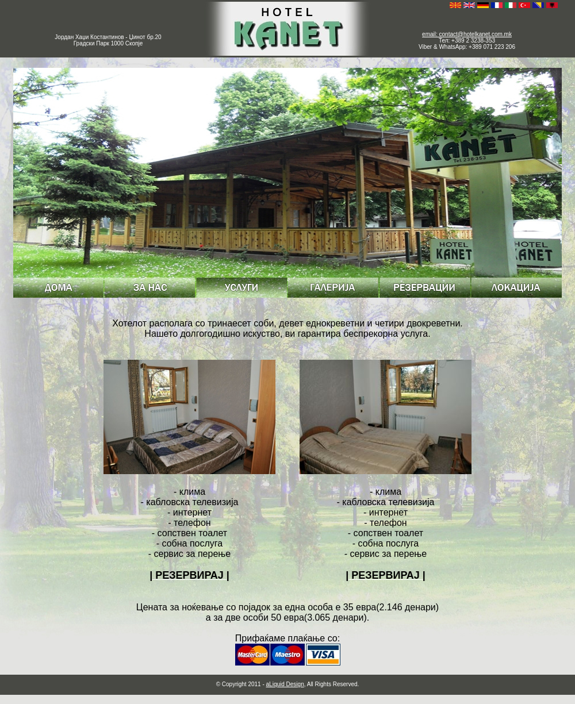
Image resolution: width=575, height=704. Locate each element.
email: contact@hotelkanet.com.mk (467, 34)
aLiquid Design (285, 684)
